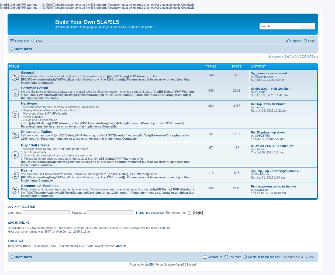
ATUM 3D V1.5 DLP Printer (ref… (273, 145)
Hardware (29, 103)
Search (304, 26)
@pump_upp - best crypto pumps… (276, 171)
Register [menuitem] (295, 40)
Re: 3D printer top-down (268, 132)
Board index (23, 257)
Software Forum (34, 88)
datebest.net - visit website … (271, 88)
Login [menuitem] (311, 40)
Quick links (22, 40)
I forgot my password (150, 212)
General (27, 73)
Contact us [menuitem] (215, 257)
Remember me (178, 212)
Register (28, 206)
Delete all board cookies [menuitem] (263, 257)
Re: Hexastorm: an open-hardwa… (275, 186)
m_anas (260, 91)
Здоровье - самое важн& (269, 73)
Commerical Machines (39, 186)
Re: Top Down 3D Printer (268, 104)
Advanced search (311, 26)
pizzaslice (261, 189)
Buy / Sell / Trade (35, 145)
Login (12, 206)
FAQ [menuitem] (39, 40)
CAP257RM (263, 135)
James (259, 107)
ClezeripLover (264, 76)
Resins (27, 170)
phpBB (149, 264)
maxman (260, 149)
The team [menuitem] (235, 257)
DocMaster (262, 174)
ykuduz (121, 245)
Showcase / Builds (36, 132)
